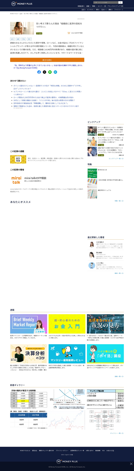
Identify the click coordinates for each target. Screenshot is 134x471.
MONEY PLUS (14, 13)
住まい (104, 9)
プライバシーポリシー (62, 450)
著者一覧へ (118, 273)
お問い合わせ (89, 450)
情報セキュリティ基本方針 (46, 450)
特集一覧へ (118, 201)
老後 (98, 9)
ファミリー (118, 9)
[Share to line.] (50, 72)
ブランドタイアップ (115, 6)
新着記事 (81, 6)
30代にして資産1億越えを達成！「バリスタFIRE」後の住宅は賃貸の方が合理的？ (44, 100)
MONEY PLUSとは (25, 450)
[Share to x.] (44, 72)
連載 (88, 6)
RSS (103, 450)
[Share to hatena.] (55, 72)
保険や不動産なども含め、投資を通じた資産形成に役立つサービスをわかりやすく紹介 (46, 106)
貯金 (23, 39)
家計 (29, 39)
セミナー (102, 6)
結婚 (18, 39)
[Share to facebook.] (39, 72)
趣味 (111, 9)
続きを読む (47, 60)
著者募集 (97, 450)
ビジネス (90, 9)
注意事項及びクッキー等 (77, 450)
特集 (94, 6)
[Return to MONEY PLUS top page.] (21, 4)
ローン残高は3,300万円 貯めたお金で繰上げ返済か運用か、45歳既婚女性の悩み (44, 97)
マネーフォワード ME (67, 455)
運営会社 (34, 450)
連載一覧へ (118, 376)
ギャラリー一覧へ (116, 433)
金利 (12, 39)
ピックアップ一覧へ (115, 158)
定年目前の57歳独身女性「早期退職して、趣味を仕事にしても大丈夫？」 (41, 103)
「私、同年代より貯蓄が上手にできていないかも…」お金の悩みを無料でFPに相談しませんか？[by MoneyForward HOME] (48, 66)
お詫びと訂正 (110, 450)
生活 (84, 9)
